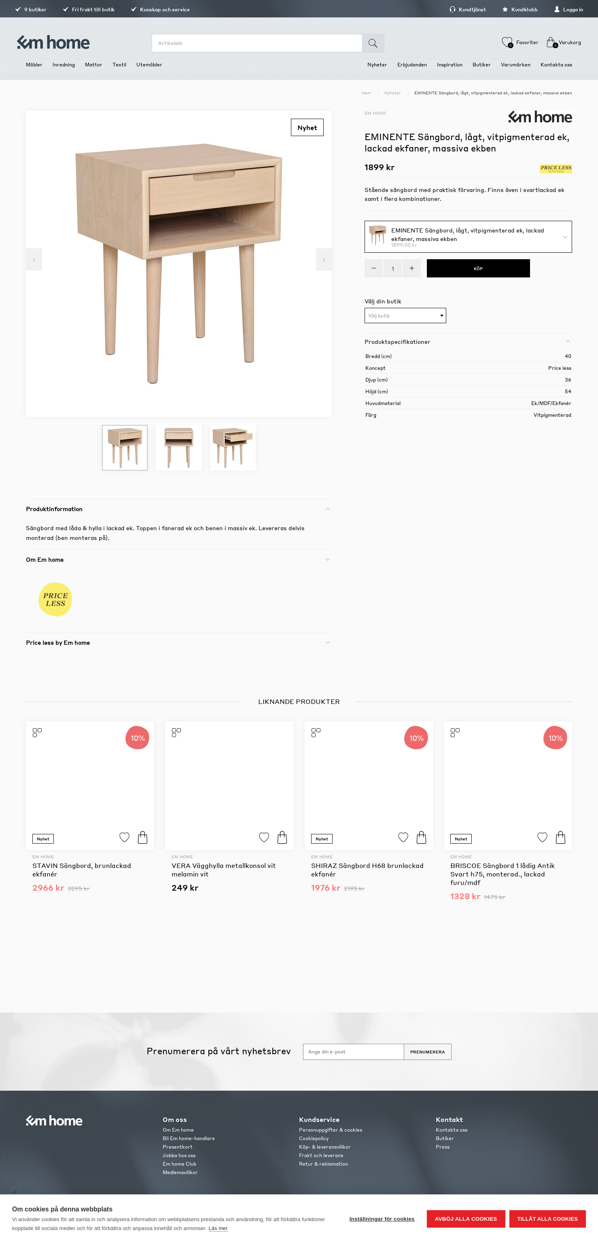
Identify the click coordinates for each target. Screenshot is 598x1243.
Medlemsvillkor (180, 1172)
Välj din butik (383, 301)
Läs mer (218, 1228)
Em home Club (179, 1164)
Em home (375, 113)
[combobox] (405, 315)
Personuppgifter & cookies (330, 1130)
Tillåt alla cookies (547, 1219)
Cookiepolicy (314, 1138)
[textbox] (405, 316)
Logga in (557, 9)
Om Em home (178, 1130)
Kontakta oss (451, 1130)
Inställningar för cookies (382, 1219)
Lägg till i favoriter (124, 837)
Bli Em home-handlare (189, 1138)
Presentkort (178, 1147)
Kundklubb (509, 9)
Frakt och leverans (321, 1155)
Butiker (445, 1138)
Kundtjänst (457, 9)
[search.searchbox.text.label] (259, 43)
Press (443, 1147)
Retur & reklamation (323, 1164)
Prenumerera (427, 1051)
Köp (143, 837)
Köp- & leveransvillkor (325, 1147)
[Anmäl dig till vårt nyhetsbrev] (353, 1052)
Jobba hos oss (179, 1155)
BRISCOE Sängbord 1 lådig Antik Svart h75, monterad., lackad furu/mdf (502, 874)
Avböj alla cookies (466, 1219)
